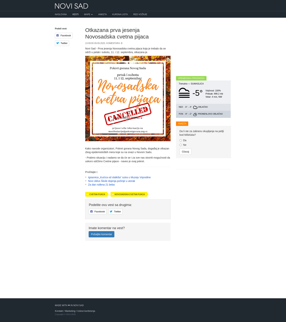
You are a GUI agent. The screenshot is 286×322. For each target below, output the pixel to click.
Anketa (102, 14)
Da (182, 140)
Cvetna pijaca (97, 243)
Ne (182, 144)
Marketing (70, 311)
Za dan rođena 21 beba (101, 233)
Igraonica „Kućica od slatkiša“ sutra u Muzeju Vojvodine (119, 225)
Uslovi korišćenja (86, 311)
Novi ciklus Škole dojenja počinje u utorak (111, 229)
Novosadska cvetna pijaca (130, 243)
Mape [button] (88, 14)
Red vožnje (140, 14)
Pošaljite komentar (101, 282)
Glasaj (185, 151)
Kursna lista (120, 14)
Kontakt (59, 311)
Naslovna (61, 14)
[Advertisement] (128, 188)
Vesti (75, 14)
